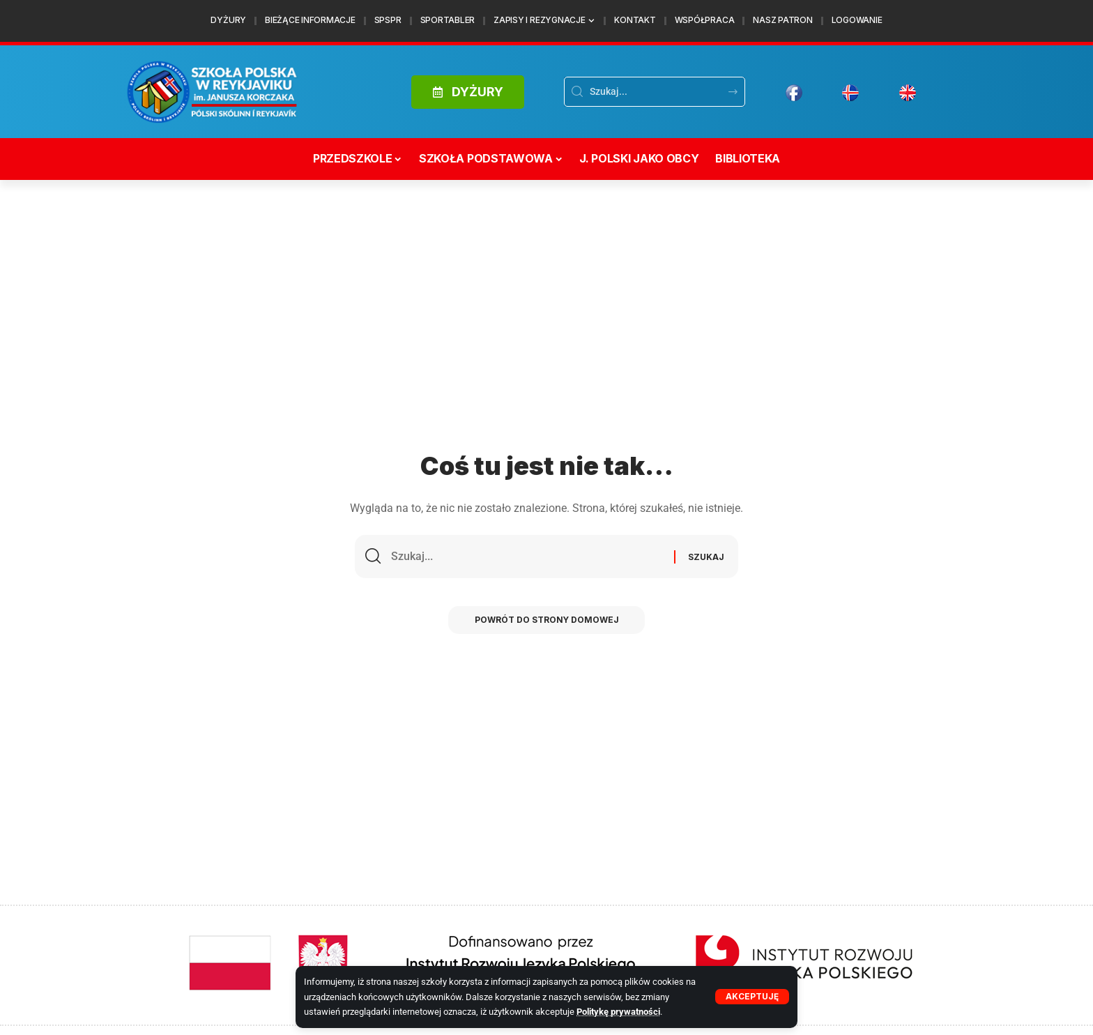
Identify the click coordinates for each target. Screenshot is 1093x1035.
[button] (752, 996)
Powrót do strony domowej (546, 622)
